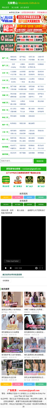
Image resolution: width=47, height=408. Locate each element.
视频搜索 (39, 161)
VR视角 (31, 111)
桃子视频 (23, 153)
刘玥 (13, 64)
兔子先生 (41, 86)
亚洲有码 (32, 74)
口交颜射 (13, 71)
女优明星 (23, 71)
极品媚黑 (32, 123)
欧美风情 (32, 141)
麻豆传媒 (23, 86)
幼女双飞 (13, 145)
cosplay (13, 67)
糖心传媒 (13, 104)
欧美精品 (13, 123)
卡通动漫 (41, 79)
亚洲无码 (41, 71)
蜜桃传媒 (13, 97)
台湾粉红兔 (31, 67)
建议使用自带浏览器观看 (12, 275)
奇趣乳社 (13, 148)
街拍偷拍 (41, 138)
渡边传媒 (41, 101)
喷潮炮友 (32, 145)
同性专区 (41, 109)
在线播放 (6, 281)
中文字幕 (13, 74)
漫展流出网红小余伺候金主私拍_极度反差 (18, 310)
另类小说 (13, 133)
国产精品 (23, 57)
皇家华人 (32, 97)
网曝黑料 (13, 60)
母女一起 (32, 148)
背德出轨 (41, 131)
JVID (40, 97)
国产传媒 (13, 86)
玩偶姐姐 (41, 64)
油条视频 (32, 153)
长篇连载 (32, 133)
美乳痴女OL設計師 (9, 377)
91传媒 (31, 101)
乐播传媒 (23, 104)
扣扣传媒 (41, 89)
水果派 (22, 101)
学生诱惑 (23, 67)
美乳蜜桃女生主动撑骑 (10, 332)
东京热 (13, 82)
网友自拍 (23, 138)
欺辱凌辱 (41, 111)
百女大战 (41, 148)
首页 (12, 210)
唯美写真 (13, 138)
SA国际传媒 (23, 89)
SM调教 (22, 116)
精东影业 (32, 94)
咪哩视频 (41, 153)
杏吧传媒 (32, 86)
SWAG (13, 101)
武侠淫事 (23, 133)
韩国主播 (23, 123)
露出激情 (32, 138)
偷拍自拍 (13, 57)
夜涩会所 (41, 145)
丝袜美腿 (13, 141)
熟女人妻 (23, 74)
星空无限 (23, 94)
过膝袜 (22, 64)
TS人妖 (22, 111)
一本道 (22, 82)
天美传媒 (13, 89)
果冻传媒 (13, 94)
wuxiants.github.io (28, 3)
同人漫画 (23, 141)
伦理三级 (32, 57)
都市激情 (13, 131)
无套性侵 (23, 145)
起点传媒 (23, 97)
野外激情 (13, 116)
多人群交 (13, 109)
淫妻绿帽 (13, 111)
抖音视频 (32, 60)
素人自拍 (41, 60)
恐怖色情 (32, 116)
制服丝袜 (23, 79)
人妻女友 (32, 131)
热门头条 (23, 60)
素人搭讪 (32, 82)
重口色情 (32, 109)
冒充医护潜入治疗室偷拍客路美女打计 (16, 355)
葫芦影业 (41, 94)
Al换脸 (22, 109)
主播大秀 (41, 57)
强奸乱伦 (41, 74)
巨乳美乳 (13, 79)
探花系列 (32, 64)
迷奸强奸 (32, 71)
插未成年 (23, 148)
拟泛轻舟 (13, 153)
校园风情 (23, 131)
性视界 (31, 89)
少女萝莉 (32, 79)
